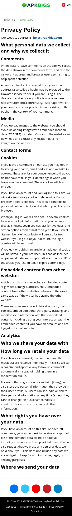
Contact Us (36, 511)
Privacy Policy (26, 20)
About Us (11, 506)
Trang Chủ (9, 20)
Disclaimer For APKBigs (32, 506)
